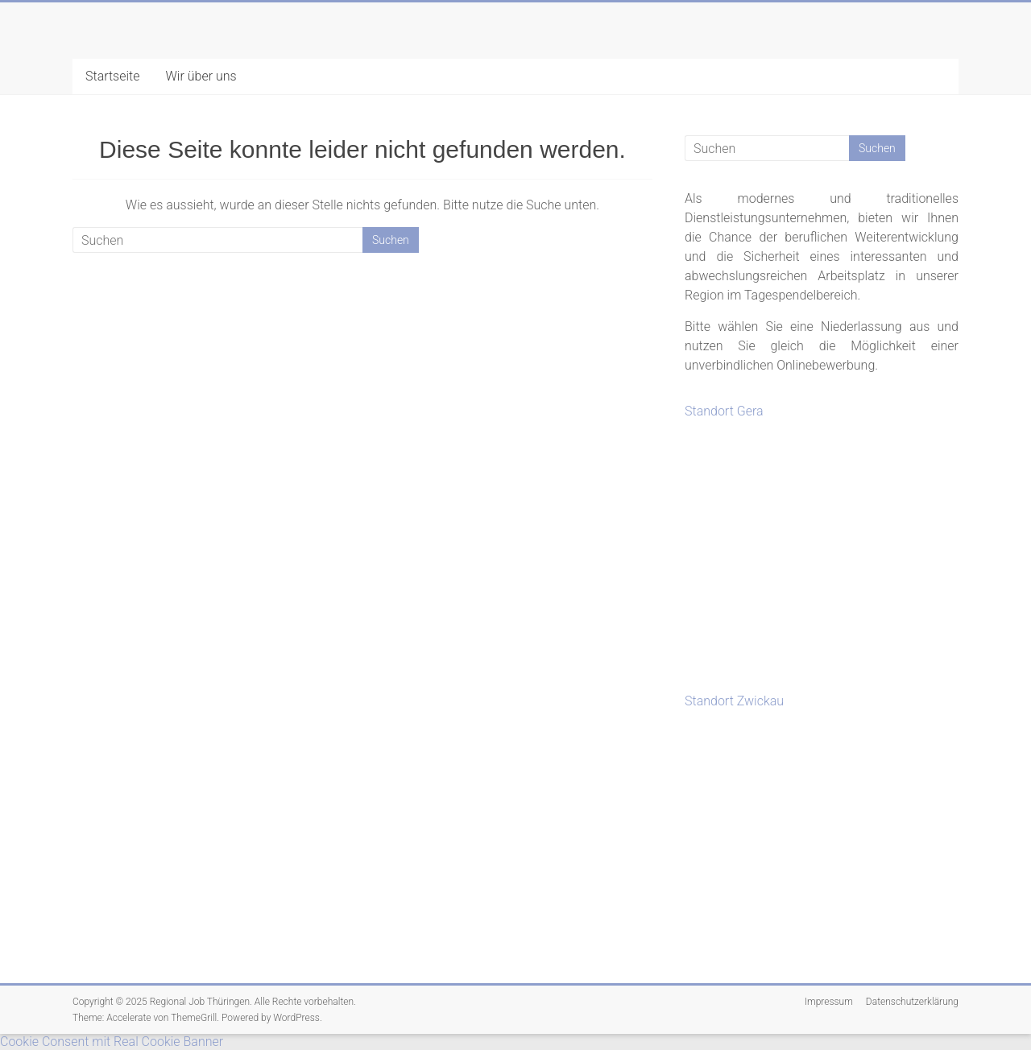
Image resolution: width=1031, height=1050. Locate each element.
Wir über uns (201, 76)
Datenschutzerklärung (912, 1001)
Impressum (829, 1001)
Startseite (112, 76)
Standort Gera (724, 411)
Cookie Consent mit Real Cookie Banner (111, 1041)
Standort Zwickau (734, 701)
